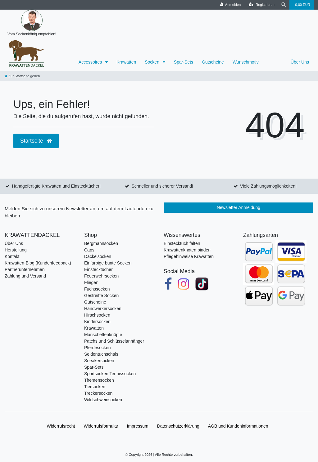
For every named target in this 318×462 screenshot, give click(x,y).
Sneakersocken (99, 360)
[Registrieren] (260, 5)
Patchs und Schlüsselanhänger (114, 341)
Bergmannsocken (101, 243)
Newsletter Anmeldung (238, 207)
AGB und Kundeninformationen (238, 426)
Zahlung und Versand (25, 275)
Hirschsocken (97, 315)
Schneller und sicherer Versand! (162, 186)
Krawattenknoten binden (187, 249)
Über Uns (300, 62)
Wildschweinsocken (103, 399)
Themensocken (99, 380)
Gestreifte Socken (101, 295)
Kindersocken (97, 321)
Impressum (137, 426)
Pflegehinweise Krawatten (189, 256)
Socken (153, 62)
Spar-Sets (183, 62)
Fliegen (91, 282)
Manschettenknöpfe (103, 334)
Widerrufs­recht (61, 426)
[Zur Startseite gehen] (22, 76)
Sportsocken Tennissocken (110, 373)
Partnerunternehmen (24, 269)
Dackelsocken (97, 256)
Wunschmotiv (246, 62)
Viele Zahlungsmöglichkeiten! (268, 186)
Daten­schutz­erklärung (178, 426)
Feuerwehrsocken (101, 275)
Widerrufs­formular (101, 426)
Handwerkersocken (102, 308)
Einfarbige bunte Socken (108, 262)
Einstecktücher (98, 269)
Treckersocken (98, 393)
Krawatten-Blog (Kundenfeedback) (38, 262)
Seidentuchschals (101, 354)
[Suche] (283, 5)
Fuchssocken (97, 289)
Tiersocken (94, 386)
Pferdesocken (97, 347)
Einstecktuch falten (182, 243)
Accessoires (91, 62)
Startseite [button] (36, 141)
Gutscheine (213, 62)
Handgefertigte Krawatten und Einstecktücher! (56, 186)
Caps (89, 249)
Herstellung (16, 249)
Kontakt (12, 256)
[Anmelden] (229, 5)
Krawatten (126, 62)
